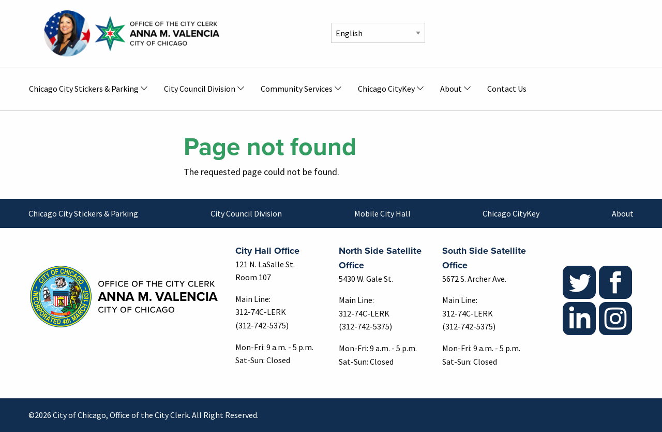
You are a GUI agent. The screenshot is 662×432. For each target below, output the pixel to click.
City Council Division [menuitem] (199, 88)
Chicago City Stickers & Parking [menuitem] (84, 88)
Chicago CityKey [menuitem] (386, 88)
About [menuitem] (451, 88)
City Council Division (246, 213)
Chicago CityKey (511, 213)
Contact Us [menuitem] (506, 88)
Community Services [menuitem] (297, 88)
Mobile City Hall (382, 213)
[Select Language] (378, 33)
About (623, 213)
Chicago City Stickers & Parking (83, 213)
